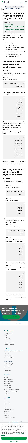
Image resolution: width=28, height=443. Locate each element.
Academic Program (9, 408)
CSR (5, 404)
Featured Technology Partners (11, 389)
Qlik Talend (6, 353)
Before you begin (8, 24)
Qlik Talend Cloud (8, 355)
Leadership (7, 402)
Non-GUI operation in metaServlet (12, 8)
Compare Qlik (7, 387)
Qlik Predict (7, 367)
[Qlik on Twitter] (21, 421)
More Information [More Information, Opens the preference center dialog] (14, 441)
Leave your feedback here (11, 316)
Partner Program (8, 410)
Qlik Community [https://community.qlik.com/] (13, 421)
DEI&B (5, 406)
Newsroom (6, 414)
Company (6, 400)
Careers (6, 412)
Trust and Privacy (8, 380)
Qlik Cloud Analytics (9, 363)
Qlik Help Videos (8, 333)
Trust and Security (8, 378)
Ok (14, 438)
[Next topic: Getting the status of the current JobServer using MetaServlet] (20, 323)
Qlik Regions (7, 393)
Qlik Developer (7, 335)
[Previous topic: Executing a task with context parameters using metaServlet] (7, 323)
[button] (24, 83)
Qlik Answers (7, 365)
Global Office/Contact (9, 417)
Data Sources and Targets (10, 391)
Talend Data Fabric (8, 357)
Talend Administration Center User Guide (14, 6)
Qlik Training (7, 337)
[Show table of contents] (3, 6)
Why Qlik (6, 376)
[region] (14, 433)
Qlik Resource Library (9, 343)
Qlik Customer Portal (9, 341)
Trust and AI (7, 382)
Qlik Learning (7, 339)
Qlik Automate (7, 369)
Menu (26, 2)
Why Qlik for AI (7, 385)
